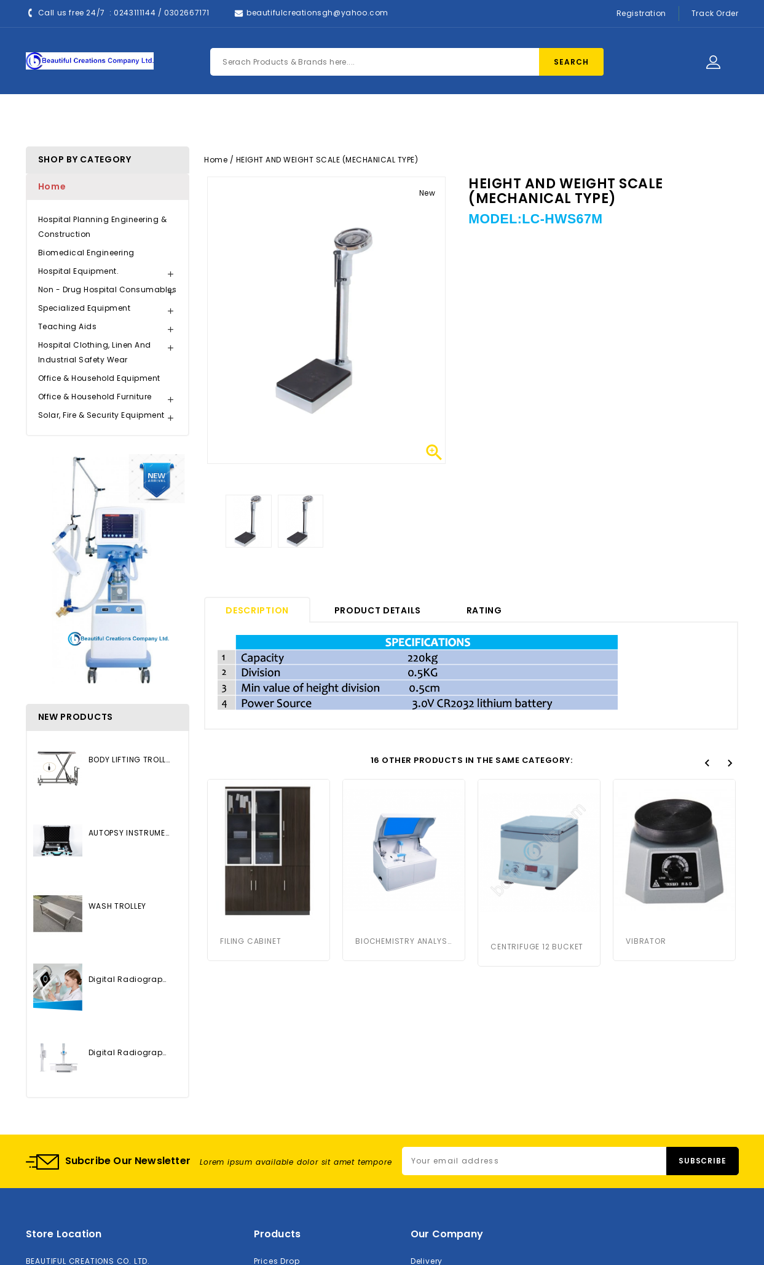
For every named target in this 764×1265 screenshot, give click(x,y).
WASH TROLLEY (117, 906)
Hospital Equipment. (78, 271)
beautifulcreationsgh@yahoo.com (317, 12)
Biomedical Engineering (86, 252)
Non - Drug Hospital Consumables (107, 289)
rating (484, 610)
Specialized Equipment (84, 308)
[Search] (407, 62)
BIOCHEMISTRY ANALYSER (403, 941)
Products (278, 117)
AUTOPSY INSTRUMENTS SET (129, 833)
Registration (641, 13)
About (342, 117)
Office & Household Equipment (99, 378)
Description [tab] (257, 610)
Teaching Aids (67, 326)
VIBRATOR (646, 941)
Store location (64, 1234)
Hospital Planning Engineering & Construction (102, 226)
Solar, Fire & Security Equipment (101, 415)
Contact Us (411, 117)
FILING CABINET (250, 941)
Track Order (715, 13)
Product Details (378, 610)
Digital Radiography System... (129, 979)
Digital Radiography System (129, 1052)
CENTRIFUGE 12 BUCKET (536, 946)
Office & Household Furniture (95, 396)
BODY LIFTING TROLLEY (129, 759)
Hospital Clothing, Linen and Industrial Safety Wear (94, 352)
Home (214, 117)
